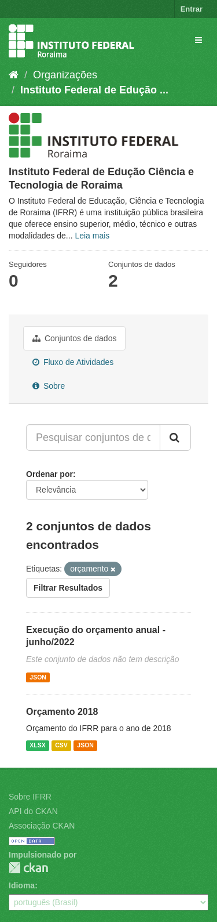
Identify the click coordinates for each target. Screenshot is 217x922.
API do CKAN (33, 811)
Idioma (22, 885)
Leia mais (92, 235)
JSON (38, 677)
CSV (61, 745)
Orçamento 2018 (62, 712)
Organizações (65, 75)
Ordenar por (49, 474)
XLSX (37, 745)
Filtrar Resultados (68, 587)
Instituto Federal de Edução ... (94, 90)
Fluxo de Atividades (72, 362)
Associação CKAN (42, 825)
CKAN (28, 868)
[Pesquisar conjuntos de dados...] (93, 437)
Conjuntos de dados (74, 338)
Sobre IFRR (30, 796)
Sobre (48, 386)
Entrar (192, 9)
